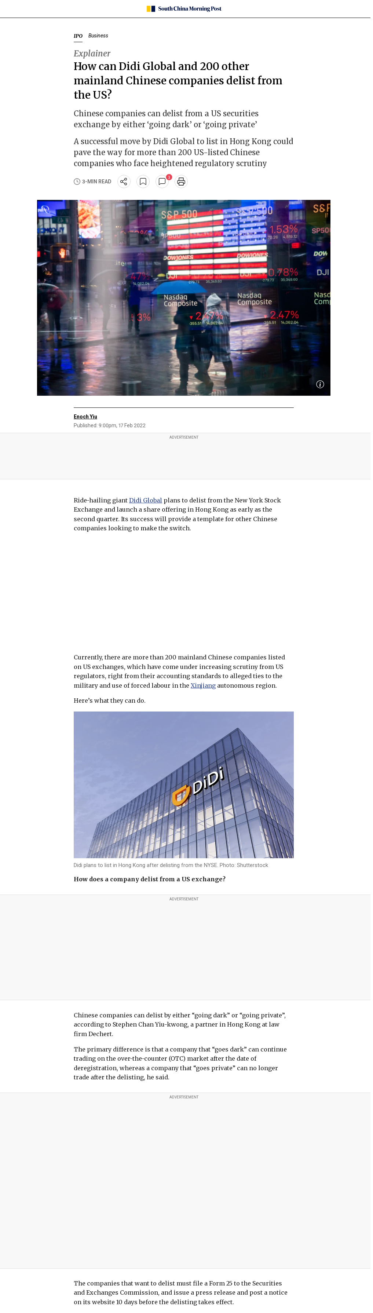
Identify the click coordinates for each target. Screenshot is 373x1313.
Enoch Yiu (85, 417)
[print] (181, 181)
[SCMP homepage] (184, 9)
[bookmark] (143, 181)
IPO (78, 36)
